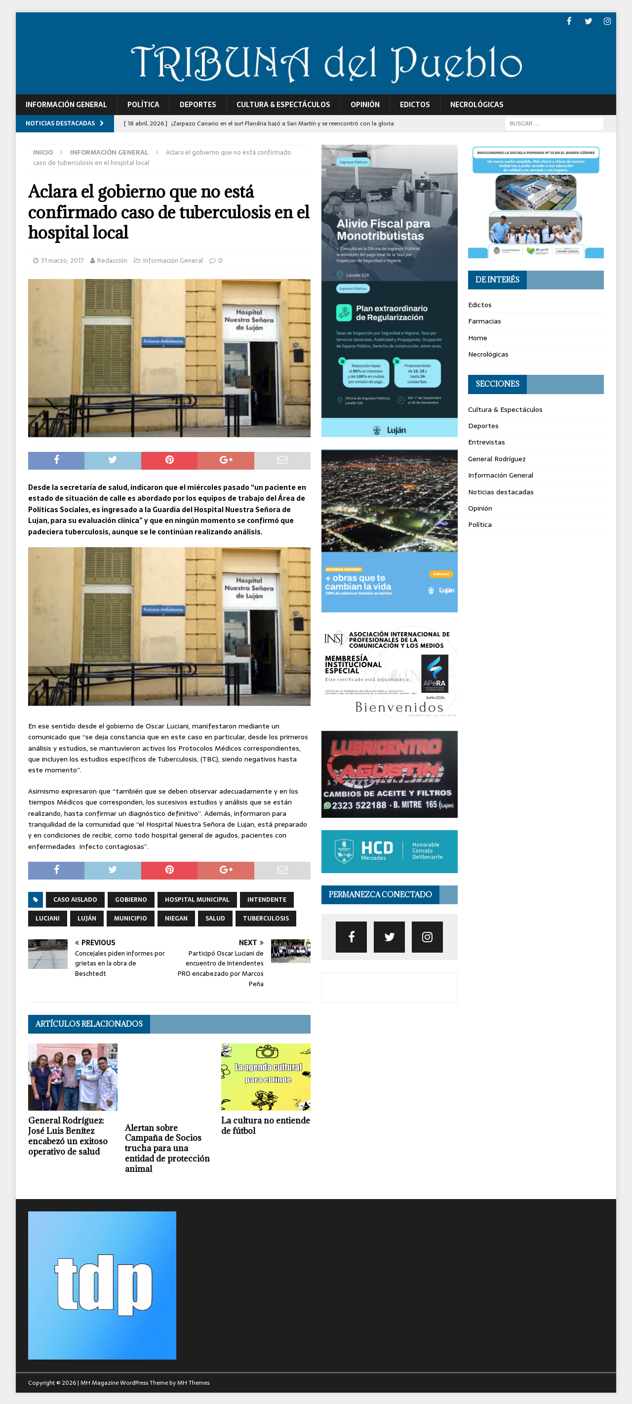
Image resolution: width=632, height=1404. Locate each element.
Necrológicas (477, 103)
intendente (266, 899)
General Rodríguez (497, 457)
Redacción (112, 259)
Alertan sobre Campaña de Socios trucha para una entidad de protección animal (167, 1147)
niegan (176, 918)
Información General (66, 103)
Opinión (365, 103)
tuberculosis (266, 918)
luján (87, 918)
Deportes (198, 103)
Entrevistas (486, 441)
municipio (130, 918)
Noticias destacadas (501, 490)
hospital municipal (197, 899)
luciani (48, 918)
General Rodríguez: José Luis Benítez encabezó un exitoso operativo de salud (68, 1135)
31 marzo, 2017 (62, 259)
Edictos (415, 103)
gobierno (131, 899)
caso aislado (75, 899)
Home (477, 336)
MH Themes (193, 1382)
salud (215, 918)
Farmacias (484, 320)
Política (143, 103)
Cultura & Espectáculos (283, 103)
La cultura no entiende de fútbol (265, 1125)
